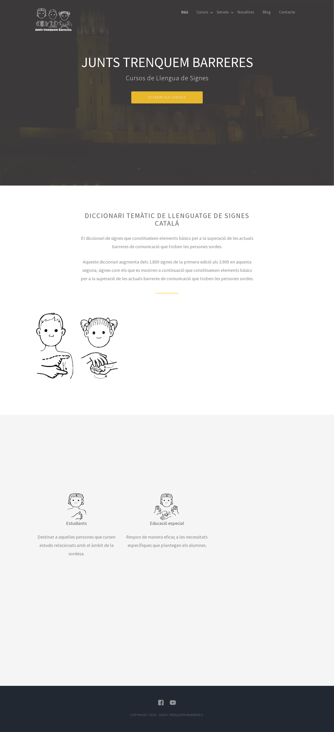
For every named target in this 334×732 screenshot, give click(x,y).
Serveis (223, 12)
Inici (184, 12)
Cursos (202, 12)
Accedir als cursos (167, 97)
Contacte (287, 12)
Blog (267, 12)
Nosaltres (245, 12)
